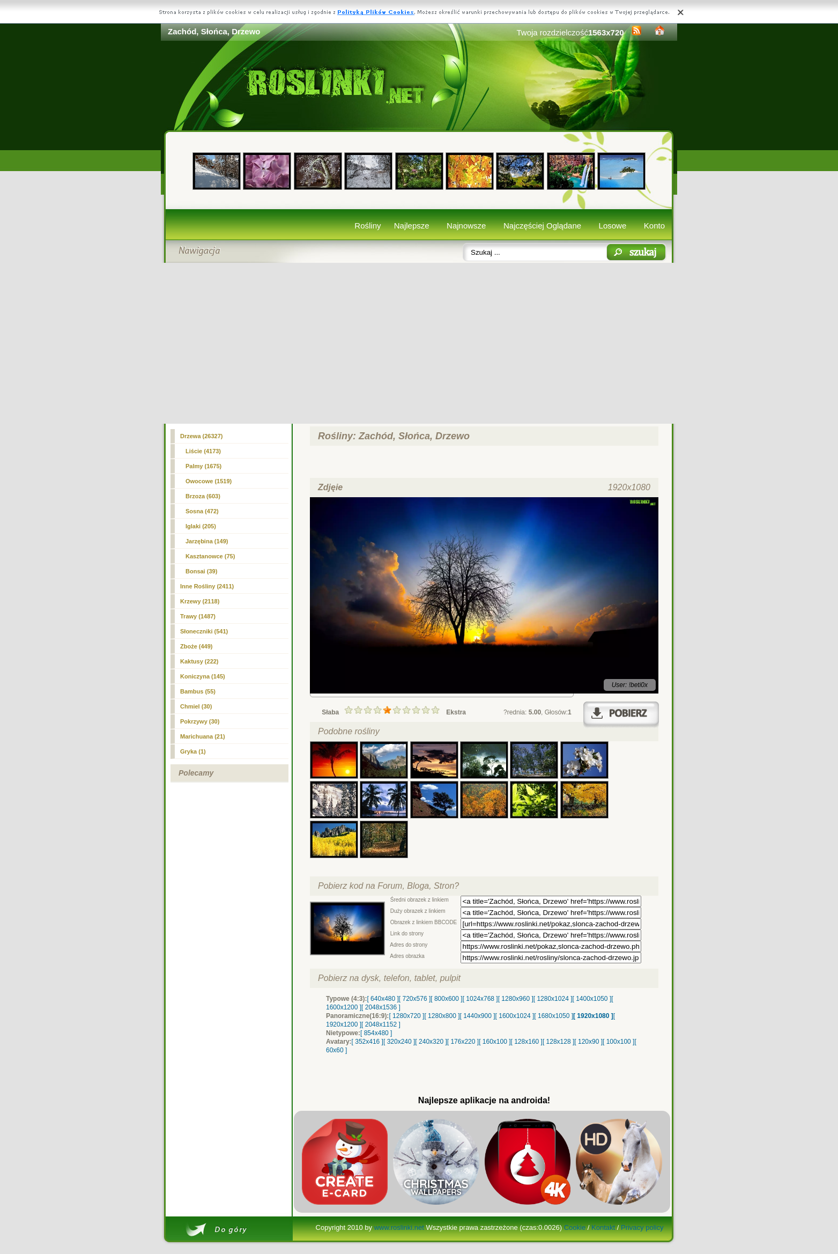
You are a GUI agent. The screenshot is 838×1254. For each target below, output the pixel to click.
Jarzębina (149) (207, 541)
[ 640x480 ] (382, 998)
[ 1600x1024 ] (515, 1016)
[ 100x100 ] (618, 1041)
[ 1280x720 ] (406, 1016)
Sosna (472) (202, 511)
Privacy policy (642, 1227)
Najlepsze (411, 225)
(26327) (201, 436)
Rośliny (367, 225)
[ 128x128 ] (558, 1041)
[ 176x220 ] (463, 1041)
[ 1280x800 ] (441, 1016)
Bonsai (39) (201, 571)
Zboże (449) (196, 646)
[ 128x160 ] (527, 1041)
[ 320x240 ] (399, 1041)
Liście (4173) (203, 451)
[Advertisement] (419, 343)
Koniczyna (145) (202, 676)
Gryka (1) (193, 751)
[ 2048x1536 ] (381, 1007)
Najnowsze (466, 225)
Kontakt (603, 1227)
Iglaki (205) (201, 526)
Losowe (613, 225)
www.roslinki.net (399, 1227)
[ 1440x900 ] (477, 1016)
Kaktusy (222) (199, 661)
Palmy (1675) (203, 466)
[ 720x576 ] (415, 998)
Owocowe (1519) (209, 481)
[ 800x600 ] (446, 998)
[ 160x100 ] (494, 1041)
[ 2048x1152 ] (381, 1024)
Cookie (574, 1227)
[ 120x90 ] (588, 1041)
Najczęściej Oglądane (542, 225)
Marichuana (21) (202, 736)
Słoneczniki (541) (204, 631)
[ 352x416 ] (367, 1041)
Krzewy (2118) (199, 601)
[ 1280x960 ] (515, 998)
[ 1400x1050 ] (591, 998)
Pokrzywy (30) (199, 721)
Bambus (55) (198, 691)
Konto (654, 225)
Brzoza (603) (203, 496)
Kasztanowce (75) (210, 556)
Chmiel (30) (196, 706)
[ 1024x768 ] (480, 998)
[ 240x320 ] (431, 1041)
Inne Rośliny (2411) (207, 586)
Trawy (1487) (198, 616)
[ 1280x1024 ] (553, 998)
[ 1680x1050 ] (553, 1016)
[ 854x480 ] (376, 1033)
